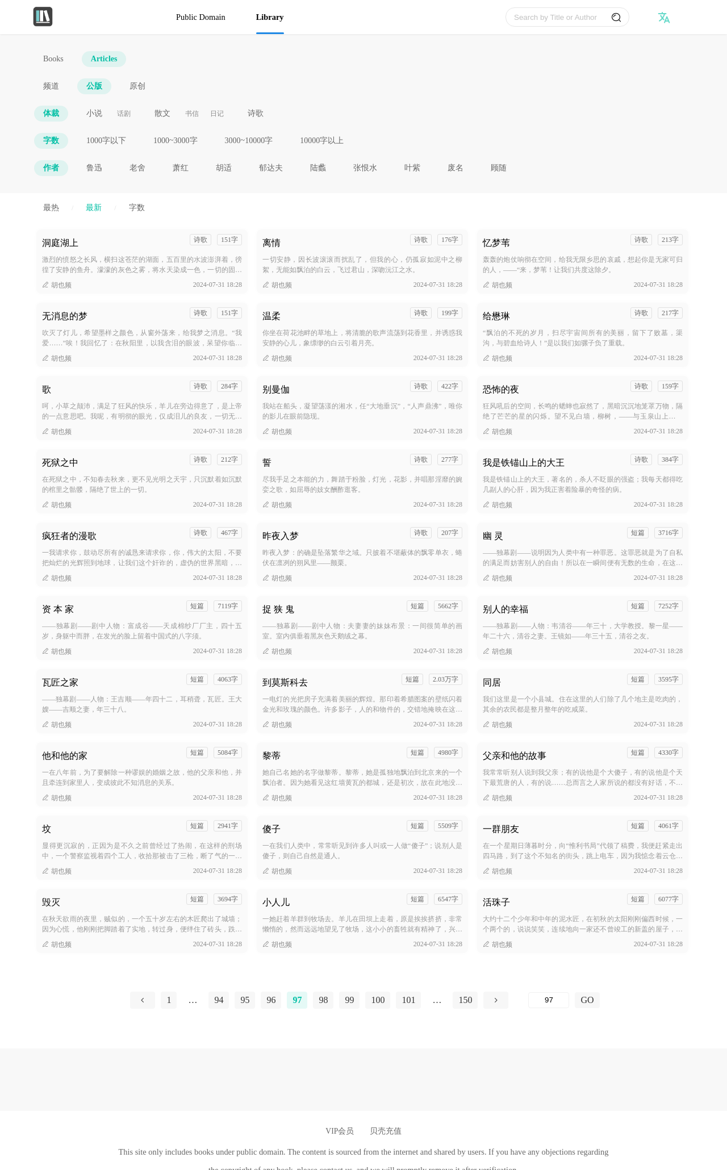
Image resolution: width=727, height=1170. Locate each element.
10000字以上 (322, 140)
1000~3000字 (175, 140)
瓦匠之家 (60, 682)
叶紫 (412, 168)
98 (323, 1000)
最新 (94, 207)
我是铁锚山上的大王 (524, 462)
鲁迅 (94, 168)
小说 (94, 113)
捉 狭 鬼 (278, 609)
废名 (455, 168)
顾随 (499, 168)
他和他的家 (64, 755)
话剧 (124, 114)
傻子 (271, 829)
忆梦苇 (496, 243)
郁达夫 (271, 168)
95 (244, 1000)
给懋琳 (496, 316)
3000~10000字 (249, 140)
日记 (217, 114)
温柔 (271, 316)
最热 (51, 207)
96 (270, 1000)
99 (349, 1000)
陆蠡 (318, 168)
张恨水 (365, 168)
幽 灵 (493, 536)
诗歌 (256, 113)
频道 (51, 86)
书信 (192, 114)
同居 (492, 682)
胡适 (224, 168)
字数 (51, 140)
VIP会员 (339, 1131)
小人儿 (276, 902)
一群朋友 (501, 829)
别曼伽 (276, 389)
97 (297, 1000)
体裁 (51, 113)
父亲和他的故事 (514, 755)
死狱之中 (60, 462)
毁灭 (51, 902)
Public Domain (200, 17)
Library (270, 17)
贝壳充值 (386, 1131)
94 (218, 1000)
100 (378, 1000)
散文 (162, 113)
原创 (137, 86)
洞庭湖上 (60, 243)
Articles (104, 59)
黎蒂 (271, 755)
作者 (51, 168)
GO (587, 1000)
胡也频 (57, 285)
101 (408, 1000)
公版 (94, 86)
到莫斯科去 (285, 682)
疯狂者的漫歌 (69, 536)
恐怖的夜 (501, 389)
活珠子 (496, 902)
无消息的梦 (64, 316)
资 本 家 (58, 609)
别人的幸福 (505, 609)
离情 (271, 243)
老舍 (137, 168)
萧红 (181, 168)
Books (53, 59)
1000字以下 (106, 140)
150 (465, 1000)
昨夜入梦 (280, 536)
